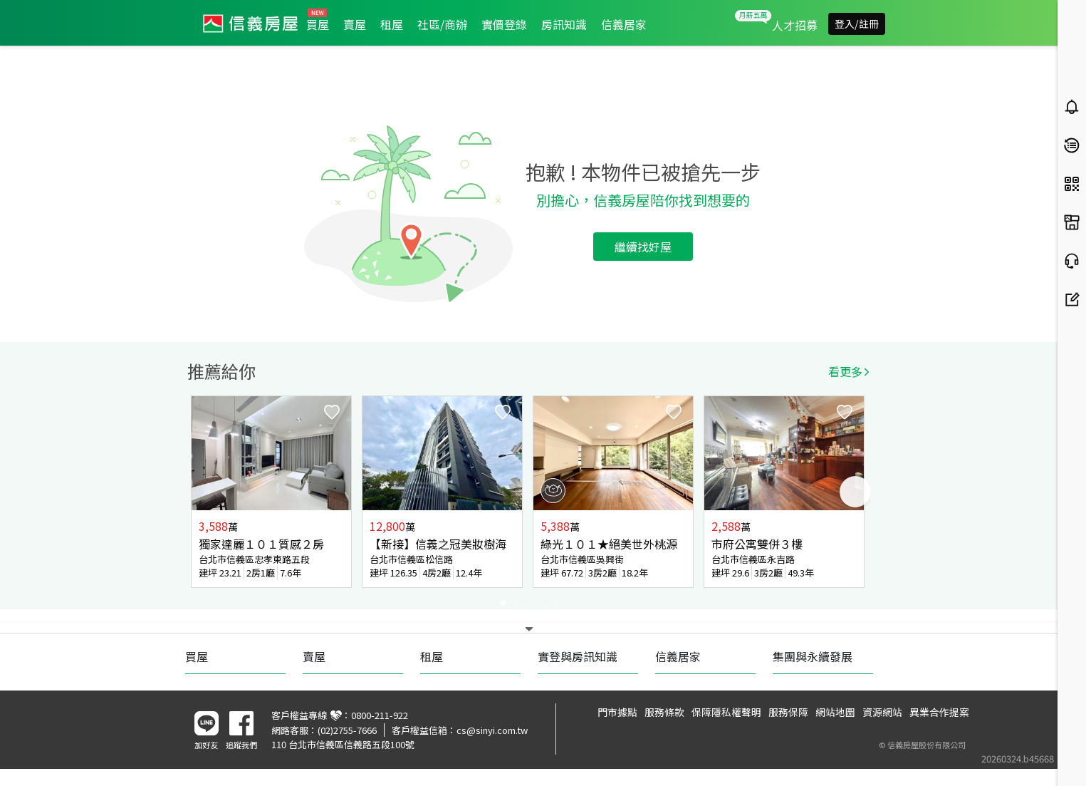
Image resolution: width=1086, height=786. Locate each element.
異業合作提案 (939, 712)
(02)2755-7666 (347, 730)
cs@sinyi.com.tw (492, 730)
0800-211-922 (379, 715)
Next (855, 491)
